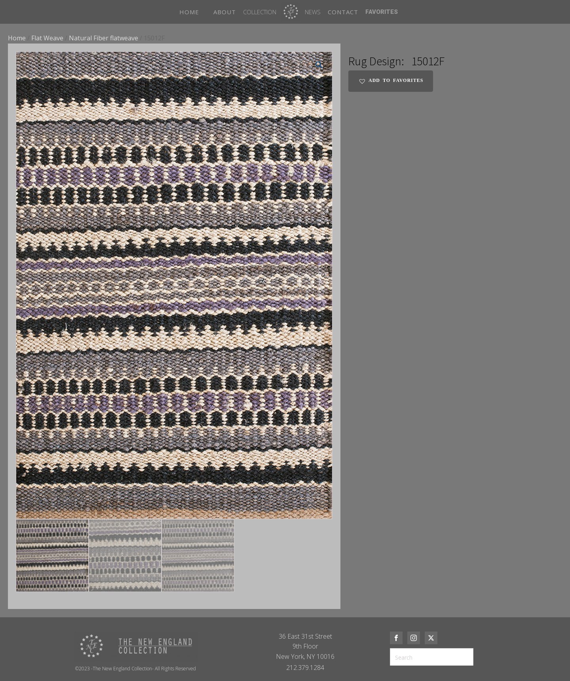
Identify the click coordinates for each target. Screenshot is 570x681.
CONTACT (343, 12)
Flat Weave (47, 38)
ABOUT (224, 12)
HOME (189, 12)
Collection (259, 12)
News (313, 12)
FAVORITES (381, 11)
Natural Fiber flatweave (103, 38)
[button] (319, 65)
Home (17, 38)
